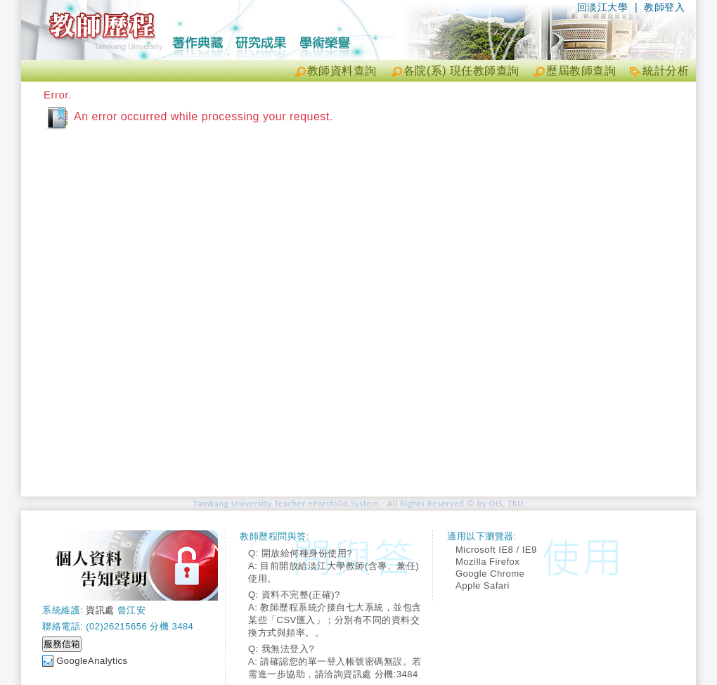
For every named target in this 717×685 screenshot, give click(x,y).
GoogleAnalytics (91, 660)
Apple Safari (483, 585)
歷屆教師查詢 (581, 71)
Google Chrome (490, 573)
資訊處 (100, 610)
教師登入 (664, 7)
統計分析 (665, 71)
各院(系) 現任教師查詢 (461, 71)
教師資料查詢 (342, 71)
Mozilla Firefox (487, 561)
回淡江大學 (602, 7)
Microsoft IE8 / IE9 (496, 549)
